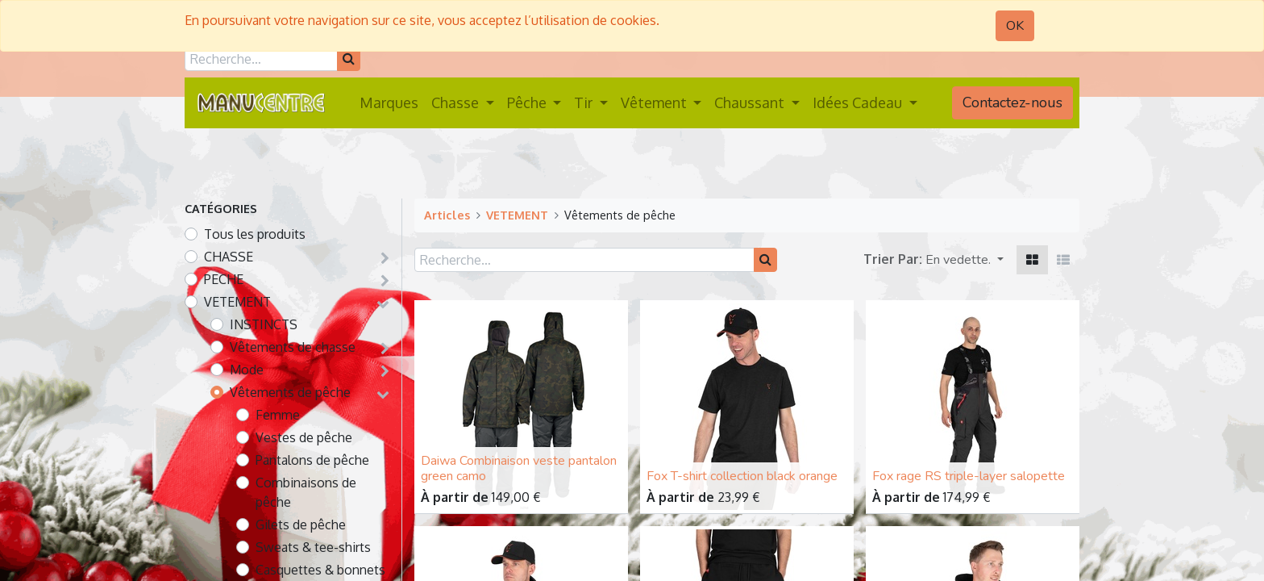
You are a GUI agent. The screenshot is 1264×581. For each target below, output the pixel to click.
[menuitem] (389, 103)
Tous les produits (255, 234)
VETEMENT (237, 302)
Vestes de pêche (304, 437)
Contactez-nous (1012, 102)
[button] (964, 259)
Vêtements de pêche (290, 392)
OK (1015, 26)
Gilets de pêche (301, 524)
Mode (247, 370)
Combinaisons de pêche (306, 492)
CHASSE (228, 257)
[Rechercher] (348, 59)
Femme (278, 415)
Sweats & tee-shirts (313, 547)
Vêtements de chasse (293, 347)
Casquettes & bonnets (320, 570)
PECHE (223, 279)
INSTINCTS (263, 324)
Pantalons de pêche (312, 460)
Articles (447, 214)
